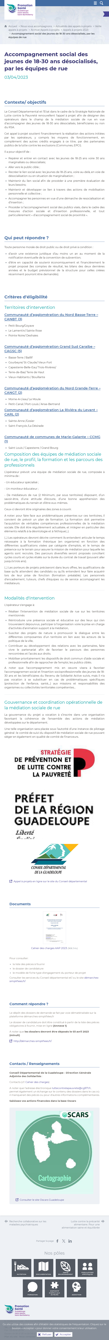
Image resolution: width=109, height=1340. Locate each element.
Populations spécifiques (87, 1268)
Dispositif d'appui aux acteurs (54, 1289)
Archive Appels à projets (45, 29)
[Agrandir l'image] (54, 1152)
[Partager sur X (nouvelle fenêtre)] (63, 1241)
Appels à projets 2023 (75, 29)
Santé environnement (65, 1268)
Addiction (76, 1289)
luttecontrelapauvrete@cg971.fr (71, 1088)
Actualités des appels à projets (74, 26)
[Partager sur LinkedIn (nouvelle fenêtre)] (70, 1241)
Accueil (13, 26)
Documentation (43, 1268)
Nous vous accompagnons (36, 26)
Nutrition (21, 1268)
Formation (33, 1289)
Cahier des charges (37, 1082)
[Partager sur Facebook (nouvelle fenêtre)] (57, 1241)
